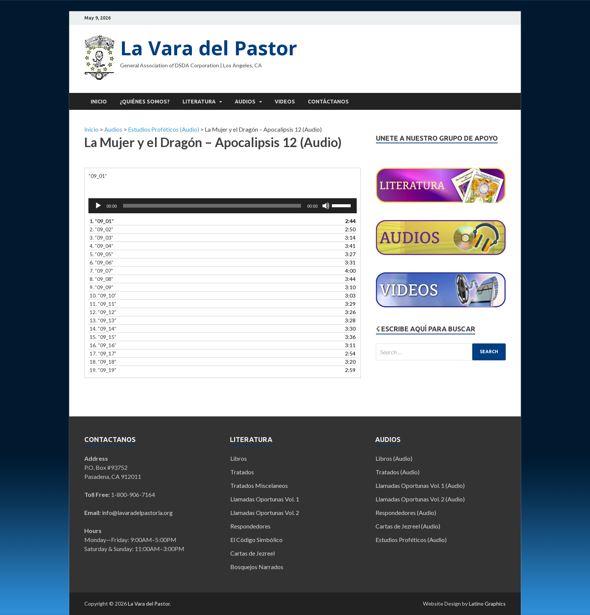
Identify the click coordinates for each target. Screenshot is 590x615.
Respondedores (250, 526)
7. (101, 270)
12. (103, 312)
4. (101, 246)
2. (101, 229)
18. (103, 361)
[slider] (212, 206)
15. (103, 337)
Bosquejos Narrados (256, 566)
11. (103, 304)
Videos (285, 102)
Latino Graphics (487, 603)
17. (103, 353)
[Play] (98, 206)
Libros (238, 458)
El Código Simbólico (256, 539)
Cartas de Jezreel (252, 553)
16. (103, 345)
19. (103, 370)
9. (101, 287)
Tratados (242, 471)
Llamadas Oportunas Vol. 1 (264, 499)
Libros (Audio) (394, 458)
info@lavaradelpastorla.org (137, 512)
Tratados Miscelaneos (259, 485)
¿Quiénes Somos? (145, 102)
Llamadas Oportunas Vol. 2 (264, 512)
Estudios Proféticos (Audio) (411, 539)
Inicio (99, 102)
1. (102, 221)
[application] (222, 205)
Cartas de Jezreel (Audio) (408, 526)
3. (101, 237)
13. (103, 320)
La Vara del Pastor (208, 47)
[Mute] (326, 206)
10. (103, 295)
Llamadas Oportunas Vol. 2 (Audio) (420, 499)
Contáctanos (328, 102)
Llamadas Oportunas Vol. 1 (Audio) (420, 485)
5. (101, 254)
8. (101, 279)
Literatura (199, 102)
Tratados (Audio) (398, 471)
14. (103, 328)
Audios (245, 102)
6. (101, 262)
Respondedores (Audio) (406, 512)
